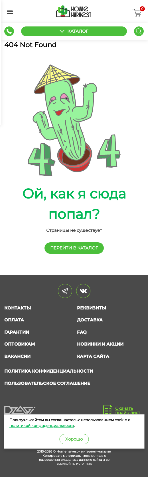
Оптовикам (19, 344)
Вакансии (17, 356)
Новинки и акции (100, 344)
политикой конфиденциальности (41, 425)
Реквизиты (91, 308)
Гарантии (16, 332)
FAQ (82, 332)
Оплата (14, 320)
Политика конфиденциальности (48, 371)
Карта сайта (93, 356)
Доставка (90, 320)
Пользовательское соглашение (47, 383)
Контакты (17, 308)
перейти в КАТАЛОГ (74, 248)
